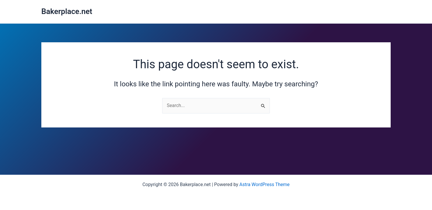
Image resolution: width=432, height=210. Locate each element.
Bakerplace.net (66, 11)
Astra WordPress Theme (264, 184)
